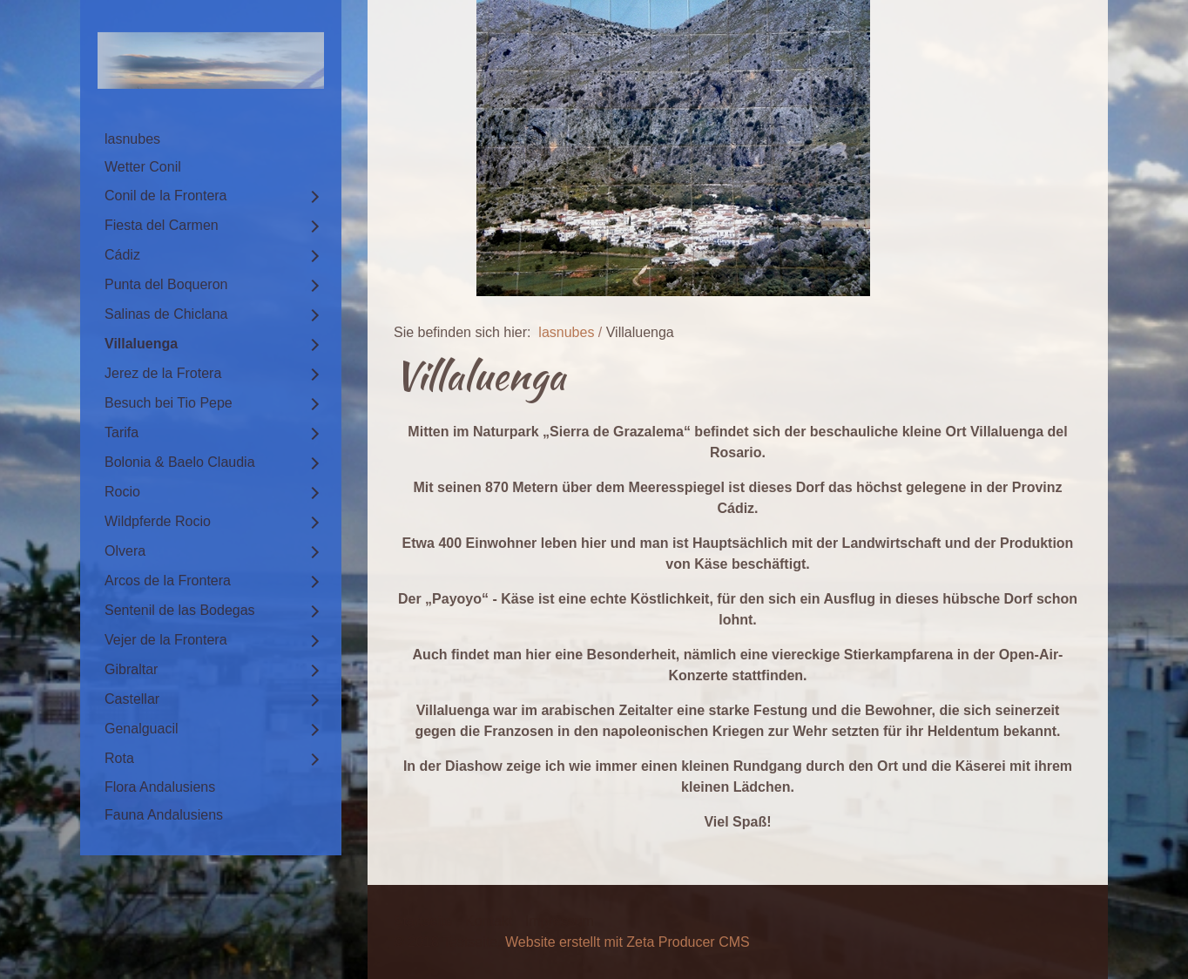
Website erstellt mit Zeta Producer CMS (627, 942)
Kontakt (488, 921)
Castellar (132, 699)
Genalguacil (142, 728)
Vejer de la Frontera (166, 639)
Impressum (559, 921)
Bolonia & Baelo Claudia (180, 462)
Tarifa (121, 432)
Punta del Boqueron (166, 284)
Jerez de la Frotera (163, 373)
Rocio (122, 491)
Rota (119, 758)
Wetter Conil (143, 166)
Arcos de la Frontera (168, 580)
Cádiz (122, 254)
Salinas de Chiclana (166, 314)
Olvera (125, 551)
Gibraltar (131, 669)
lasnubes (132, 139)
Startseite (423, 921)
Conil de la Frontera (166, 195)
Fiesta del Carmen (162, 225)
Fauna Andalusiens (164, 814)
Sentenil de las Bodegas (180, 610)
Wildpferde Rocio (158, 521)
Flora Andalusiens (160, 787)
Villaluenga (141, 343)
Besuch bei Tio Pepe (169, 402)
